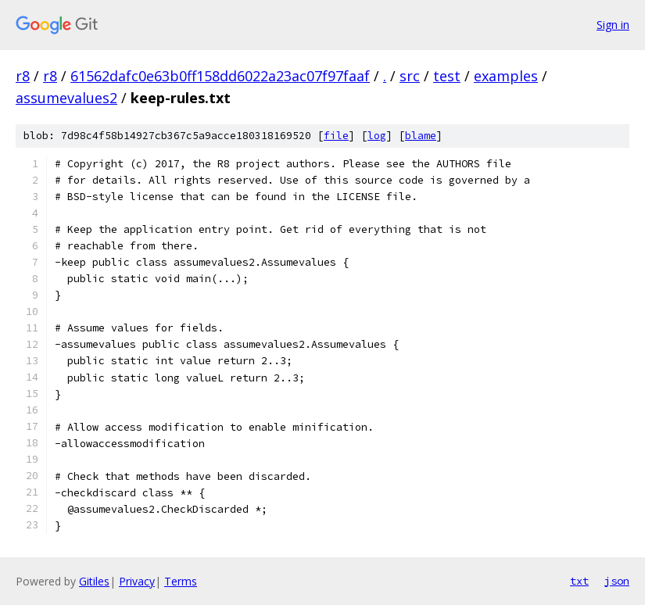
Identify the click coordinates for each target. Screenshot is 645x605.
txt (579, 581)
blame (420, 135)
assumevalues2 (66, 97)
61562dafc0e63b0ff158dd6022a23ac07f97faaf (220, 75)
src (410, 75)
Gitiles (94, 581)
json (616, 581)
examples (506, 75)
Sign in (613, 24)
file (336, 135)
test (446, 75)
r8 (23, 75)
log (376, 135)
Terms (180, 581)
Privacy (137, 581)
